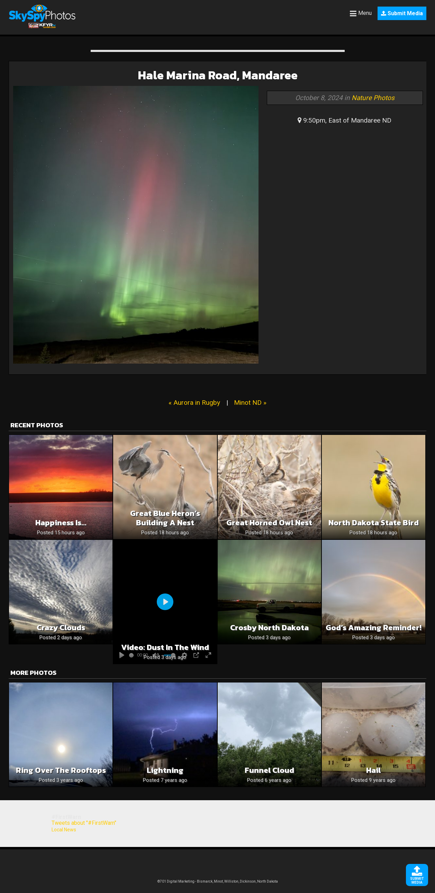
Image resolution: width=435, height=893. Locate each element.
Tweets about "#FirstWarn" (84, 823)
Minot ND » (250, 403)
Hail (373, 770)
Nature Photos (373, 98)
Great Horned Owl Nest (269, 522)
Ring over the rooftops (61, 770)
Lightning (165, 770)
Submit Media (402, 13)
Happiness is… (61, 522)
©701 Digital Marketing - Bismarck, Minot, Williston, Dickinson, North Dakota (217, 881)
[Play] (165, 601)
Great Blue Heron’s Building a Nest (165, 518)
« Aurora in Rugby (194, 403)
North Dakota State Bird (373, 522)
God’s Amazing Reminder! (374, 627)
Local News (64, 829)
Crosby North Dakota (269, 627)
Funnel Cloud (269, 770)
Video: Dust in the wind (165, 647)
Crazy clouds (61, 627)
